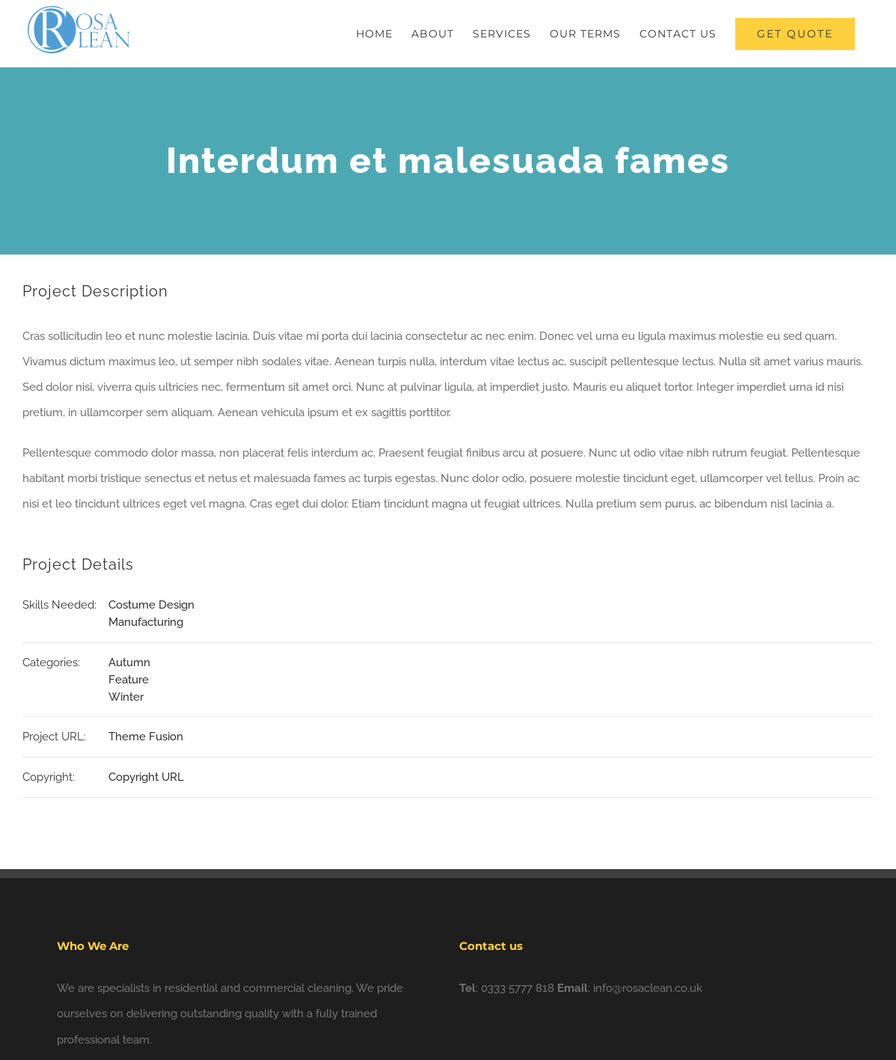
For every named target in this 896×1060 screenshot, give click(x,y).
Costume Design (151, 605)
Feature (128, 679)
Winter (126, 697)
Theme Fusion (145, 736)
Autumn (129, 662)
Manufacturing (145, 622)
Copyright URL (146, 777)
